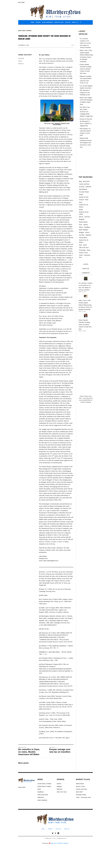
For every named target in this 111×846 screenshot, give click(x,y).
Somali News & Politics (44, 783)
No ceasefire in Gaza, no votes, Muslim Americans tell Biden (29, 751)
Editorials (59, 789)
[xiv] (72, 387)
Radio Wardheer (42, 800)
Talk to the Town (62, 792)
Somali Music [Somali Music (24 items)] (83, 237)
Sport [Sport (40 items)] (80, 245)
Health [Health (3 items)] (81, 209)
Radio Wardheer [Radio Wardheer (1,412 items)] (83, 230)
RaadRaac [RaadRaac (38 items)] (87, 227)
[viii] (43, 226)
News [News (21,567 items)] (80, 224)
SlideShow (40, 797)
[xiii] (59, 357)
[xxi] (46, 539)
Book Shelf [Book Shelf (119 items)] (86, 181)
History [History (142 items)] (81, 216)
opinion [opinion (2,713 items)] (85, 224)
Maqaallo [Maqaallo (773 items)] (81, 219)
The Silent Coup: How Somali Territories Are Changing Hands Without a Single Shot (86, 111)
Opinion (50, 828)
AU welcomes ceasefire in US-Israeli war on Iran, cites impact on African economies (85, 43)
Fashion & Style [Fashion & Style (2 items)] (84, 197)
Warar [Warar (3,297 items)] (88, 250)
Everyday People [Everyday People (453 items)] (84, 192)
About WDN (21, 787)
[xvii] (60, 462)
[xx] (48, 528)
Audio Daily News (42, 794)
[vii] (49, 220)
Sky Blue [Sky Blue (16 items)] (81, 235)
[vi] (43, 207)
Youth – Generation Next (83, 797)
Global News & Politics (44, 786)
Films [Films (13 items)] (86, 199)
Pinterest (21, 63)
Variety (44, 737)
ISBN (65, 601)
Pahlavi (54, 493)
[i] (56, 134)
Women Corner (81, 786)
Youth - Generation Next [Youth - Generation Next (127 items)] (84, 256)
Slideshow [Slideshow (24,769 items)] (88, 235)
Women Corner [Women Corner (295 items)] (83, 252)
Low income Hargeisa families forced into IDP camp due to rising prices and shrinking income (86, 90)
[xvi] (70, 458)
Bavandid (42, 491)
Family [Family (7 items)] (81, 194)
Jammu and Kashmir (47, 500)
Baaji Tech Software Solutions (60, 843)
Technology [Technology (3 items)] (82, 250)
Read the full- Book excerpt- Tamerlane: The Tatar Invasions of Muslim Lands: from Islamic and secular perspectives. (55, 550)
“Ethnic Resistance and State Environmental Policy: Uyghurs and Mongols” (55, 610)
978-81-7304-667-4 (54, 727)
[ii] (57, 157)
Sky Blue (58, 828)
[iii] (40, 176)
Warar (39, 789)
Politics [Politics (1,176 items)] (81, 227)
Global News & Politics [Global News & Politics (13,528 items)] (83, 206)
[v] (48, 202)
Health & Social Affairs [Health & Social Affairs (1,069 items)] (83, 213)
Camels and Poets (81, 789)
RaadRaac (40, 792)
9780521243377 (52, 625)
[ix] (55, 237)
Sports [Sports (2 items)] (85, 245)
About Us (66, 828)
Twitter (20, 61)
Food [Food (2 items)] (80, 202)
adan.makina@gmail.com (50, 560)
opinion (28, 30)
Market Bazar (80, 783)
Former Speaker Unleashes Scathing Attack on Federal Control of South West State (85, 69)
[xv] (61, 449)
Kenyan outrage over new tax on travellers (59, 750)
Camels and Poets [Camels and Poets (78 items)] (84, 184)
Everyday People (81, 794)
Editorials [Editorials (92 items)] (88, 186)
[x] (59, 264)
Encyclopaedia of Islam (49, 721)
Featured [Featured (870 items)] (81, 199)
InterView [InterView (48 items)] (87, 216)
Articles (59, 783)
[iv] (59, 185)
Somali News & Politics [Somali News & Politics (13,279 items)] (83, 241)
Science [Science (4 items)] (87, 232)
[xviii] (66, 469)
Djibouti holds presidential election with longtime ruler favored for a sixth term (86, 142)
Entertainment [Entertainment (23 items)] (83, 189)
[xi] (51, 325)
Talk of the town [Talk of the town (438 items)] (84, 247)
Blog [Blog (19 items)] (80, 181)
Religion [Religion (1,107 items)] (81, 232)
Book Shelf (22, 30)
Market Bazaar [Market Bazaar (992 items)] (83, 222)
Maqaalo (59, 786)
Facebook (21, 58)
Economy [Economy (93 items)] (82, 186)
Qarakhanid (51, 497)
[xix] (59, 486)
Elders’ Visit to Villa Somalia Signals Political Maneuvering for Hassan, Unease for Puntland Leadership (85, 305)
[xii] (69, 350)
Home (43, 828)
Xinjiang (65, 176)
